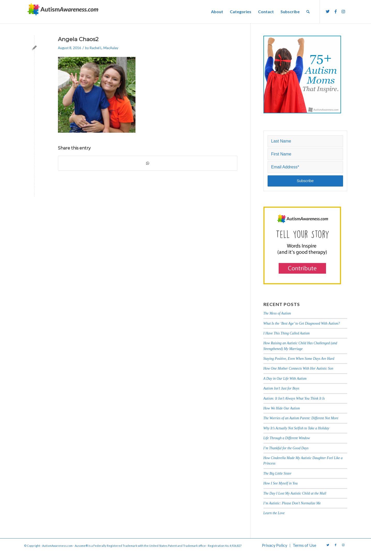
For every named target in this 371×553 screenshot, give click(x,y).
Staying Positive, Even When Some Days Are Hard (298, 359)
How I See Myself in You (280, 483)
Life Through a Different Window (286, 438)
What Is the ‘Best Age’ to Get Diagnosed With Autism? (301, 323)
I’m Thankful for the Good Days (286, 448)
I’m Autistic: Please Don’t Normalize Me (292, 503)
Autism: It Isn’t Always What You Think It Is (294, 398)
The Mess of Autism (277, 313)
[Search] (308, 11)
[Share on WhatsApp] (147, 163)
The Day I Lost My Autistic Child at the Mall (294, 493)
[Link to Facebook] (335, 11)
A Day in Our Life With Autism (285, 378)
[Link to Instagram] (343, 11)
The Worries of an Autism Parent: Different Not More (300, 418)
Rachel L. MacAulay (104, 48)
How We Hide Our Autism (281, 408)
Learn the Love (274, 513)
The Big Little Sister (277, 473)
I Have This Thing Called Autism (286, 333)
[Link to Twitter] (328, 11)
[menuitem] (217, 11)
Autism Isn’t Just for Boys (281, 388)
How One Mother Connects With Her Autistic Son (298, 368)
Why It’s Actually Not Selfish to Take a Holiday (296, 428)
